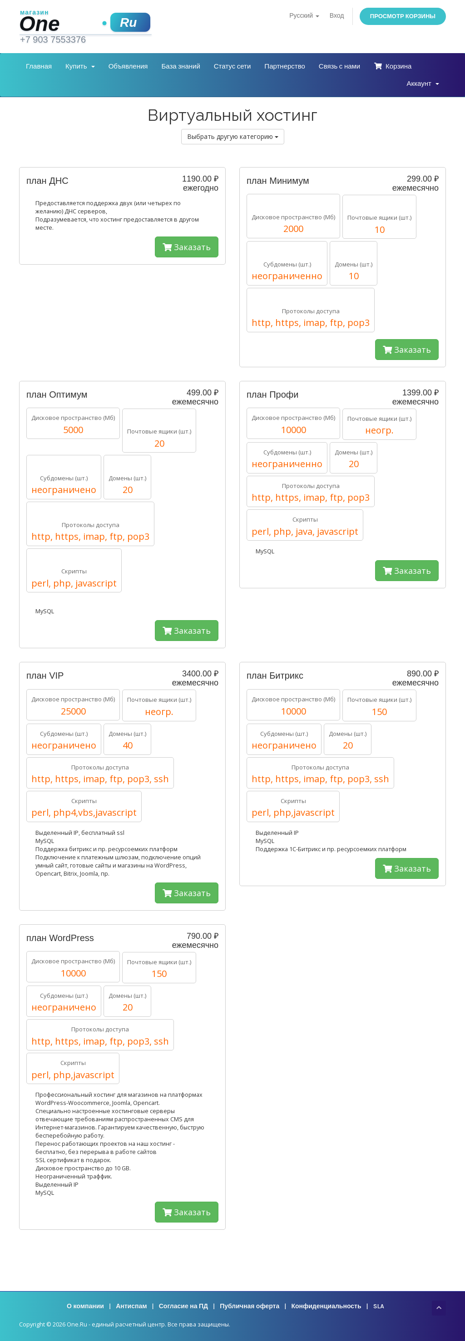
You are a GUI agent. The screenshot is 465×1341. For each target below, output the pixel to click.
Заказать (187, 247)
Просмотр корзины (402, 16)
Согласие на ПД (183, 1306)
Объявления (128, 66)
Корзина (392, 66)
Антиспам (131, 1306)
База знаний (180, 66)
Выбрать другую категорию (232, 136)
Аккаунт (423, 83)
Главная (39, 66)
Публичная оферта (249, 1306)
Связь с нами (339, 66)
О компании (85, 1306)
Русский (304, 16)
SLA (378, 1306)
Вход (337, 16)
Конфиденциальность (326, 1306)
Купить (80, 66)
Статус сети (232, 66)
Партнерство (284, 66)
